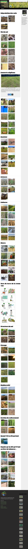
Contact (2, 505)
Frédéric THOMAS (3, 501)
